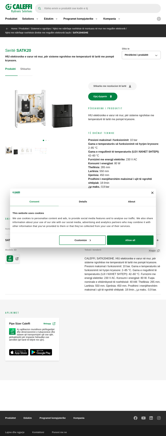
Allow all (130, 240)
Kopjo (152, 251)
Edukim (28, 418)
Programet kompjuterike (53, 418)
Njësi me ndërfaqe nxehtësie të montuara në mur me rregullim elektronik (89, 28)
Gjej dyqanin (100, 96)
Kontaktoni (38, 432)
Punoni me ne (59, 432)
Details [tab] (83, 201)
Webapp (49, 323)
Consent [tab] (34, 201)
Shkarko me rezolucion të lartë (109, 86)
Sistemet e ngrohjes (41, 28)
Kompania (78, 418)
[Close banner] (152, 193)
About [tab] (131, 201)
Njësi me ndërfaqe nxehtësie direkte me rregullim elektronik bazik (38, 32)
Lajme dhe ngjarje (14, 432)
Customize (83, 240)
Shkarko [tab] (25, 69)
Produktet (11, 19)
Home (14, 28)
